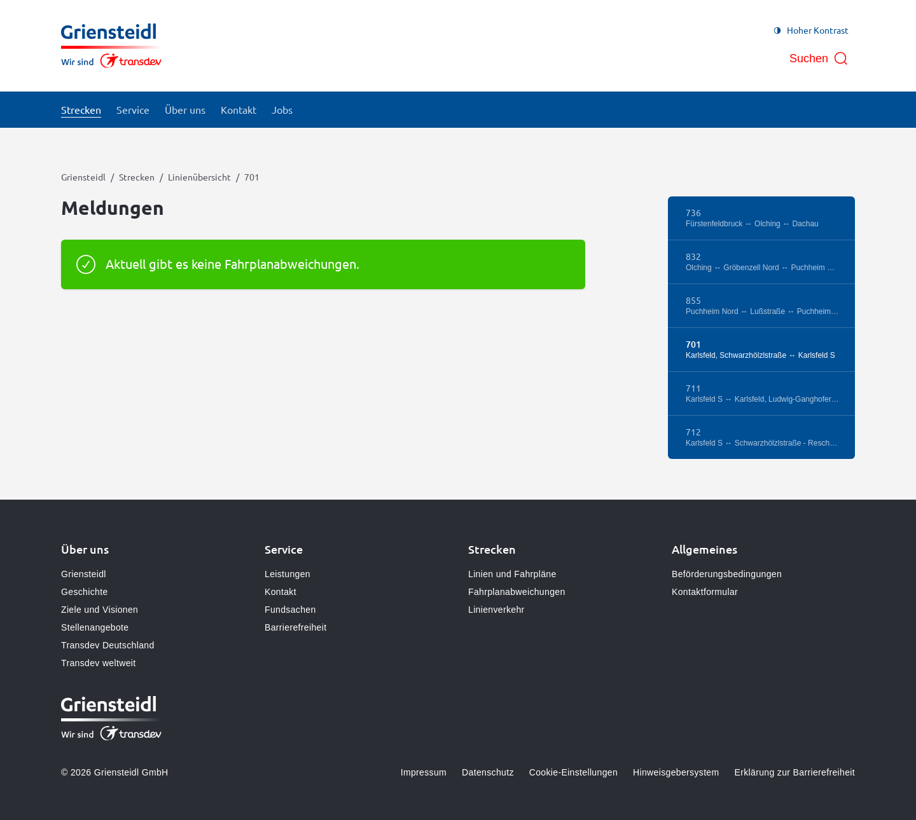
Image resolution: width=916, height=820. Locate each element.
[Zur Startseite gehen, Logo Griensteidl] (111, 46)
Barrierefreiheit (295, 627)
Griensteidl (83, 176)
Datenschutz (488, 772)
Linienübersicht (199, 176)
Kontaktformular (705, 592)
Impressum (424, 772)
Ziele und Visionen (99, 610)
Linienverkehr (496, 610)
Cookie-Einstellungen (573, 772)
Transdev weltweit (98, 663)
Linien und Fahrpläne (512, 574)
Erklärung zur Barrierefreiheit (795, 772)
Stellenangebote (94, 627)
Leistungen (287, 574)
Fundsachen (290, 610)
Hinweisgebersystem (676, 772)
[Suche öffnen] (819, 58)
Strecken (137, 176)
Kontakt (280, 592)
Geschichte (84, 592)
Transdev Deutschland (108, 645)
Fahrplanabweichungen (517, 592)
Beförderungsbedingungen (727, 574)
